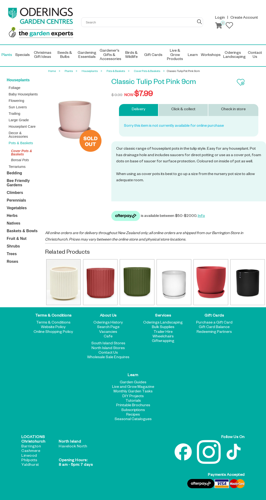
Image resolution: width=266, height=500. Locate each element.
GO (199, 21)
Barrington (31, 447)
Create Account (244, 18)
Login (220, 18)
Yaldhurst (30, 465)
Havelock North (73, 447)
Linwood (29, 456)
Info (201, 216)
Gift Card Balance (214, 327)
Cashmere (30, 451)
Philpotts (29, 461)
